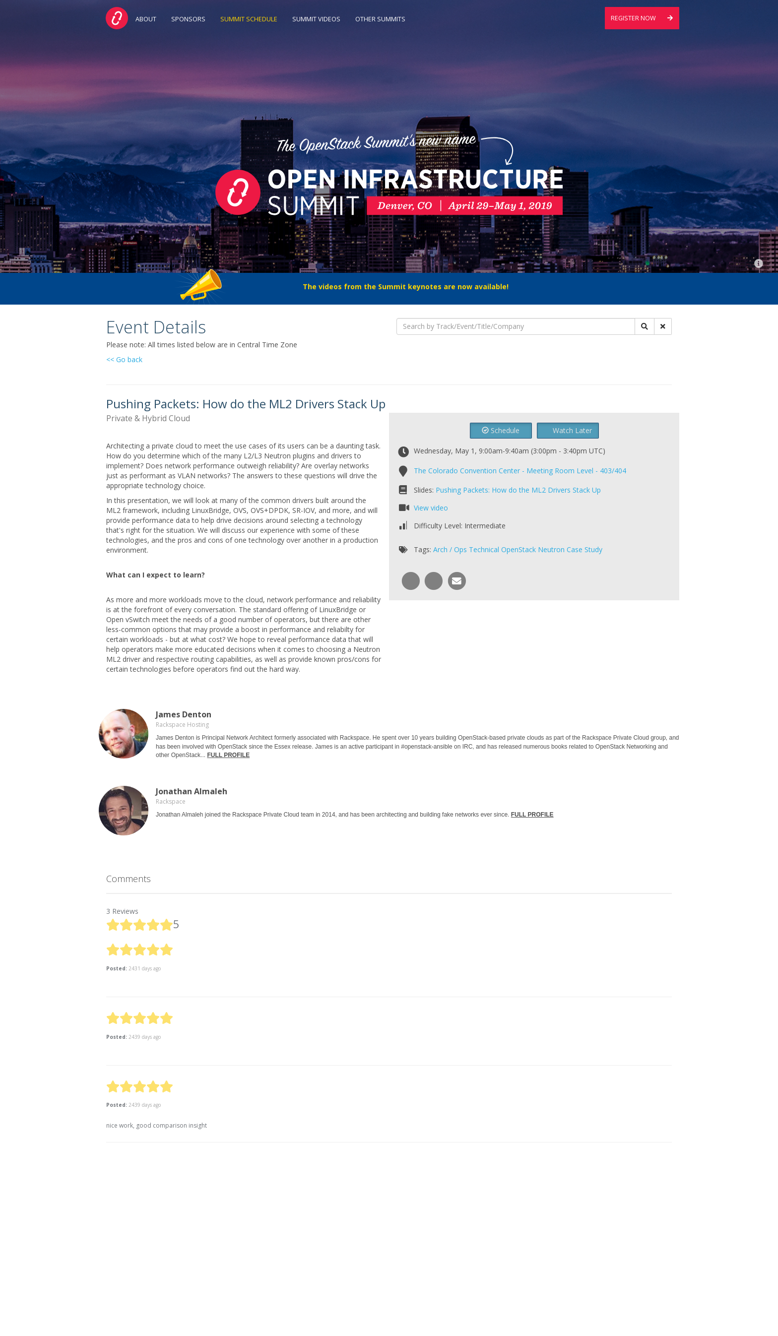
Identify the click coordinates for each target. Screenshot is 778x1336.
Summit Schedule (248, 19)
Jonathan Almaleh (191, 791)
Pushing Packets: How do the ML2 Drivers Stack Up (518, 490)
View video (431, 507)
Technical (484, 549)
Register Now (642, 18)
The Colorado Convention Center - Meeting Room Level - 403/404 (520, 470)
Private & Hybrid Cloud (148, 418)
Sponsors (188, 19)
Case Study (584, 549)
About (145, 19)
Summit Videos (316, 19)
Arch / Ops (450, 549)
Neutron (551, 549)
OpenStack (518, 549)
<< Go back (124, 359)
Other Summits (380, 19)
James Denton (183, 714)
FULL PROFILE (228, 755)
